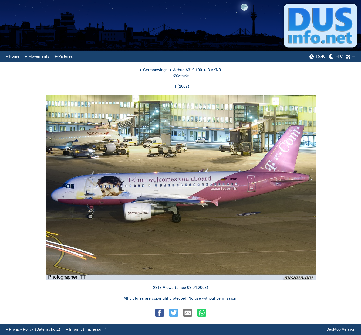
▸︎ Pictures (64, 56)
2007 (183, 86)
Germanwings (155, 70)
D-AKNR (214, 70)
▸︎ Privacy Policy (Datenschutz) (33, 329)
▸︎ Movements (37, 56)
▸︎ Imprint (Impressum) (86, 329)
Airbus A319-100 (187, 70)
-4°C (326, 56)
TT (174, 86)
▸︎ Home (12, 56)
